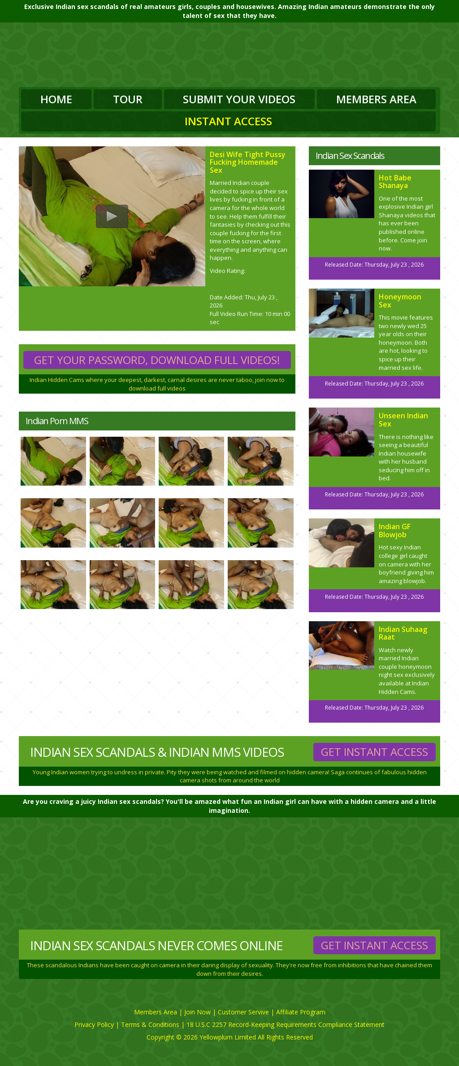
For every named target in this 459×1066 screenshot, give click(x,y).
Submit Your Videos (239, 99)
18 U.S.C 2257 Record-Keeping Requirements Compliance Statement (285, 1024)
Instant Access (228, 121)
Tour (128, 99)
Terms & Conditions (150, 1024)
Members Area (376, 99)
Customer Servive (243, 1012)
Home (56, 99)
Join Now (197, 1012)
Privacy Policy (94, 1024)
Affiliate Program (300, 1012)
